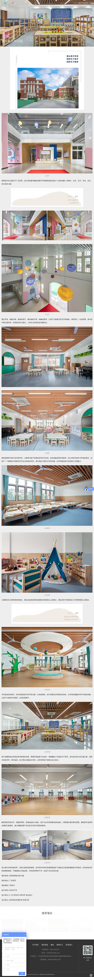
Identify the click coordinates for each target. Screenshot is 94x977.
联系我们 (69, 945)
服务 (52, 945)
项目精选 (44, 945)
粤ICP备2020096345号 (26, 974)
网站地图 (47, 974)
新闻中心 (60, 945)
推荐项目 (47, 913)
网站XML (52, 974)
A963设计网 (52, 959)
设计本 (58, 959)
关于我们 (35, 945)
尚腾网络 (41, 974)
